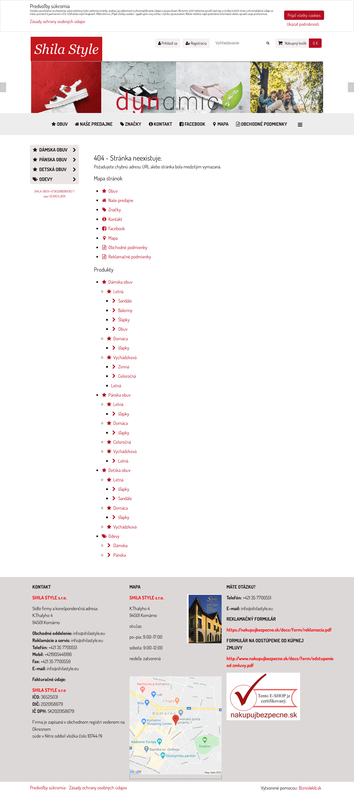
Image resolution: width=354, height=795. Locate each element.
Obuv (59, 124)
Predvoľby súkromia (47, 787)
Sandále (121, 301)
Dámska (116, 545)
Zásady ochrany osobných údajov (98, 787)
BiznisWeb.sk (310, 788)
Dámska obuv (116, 282)
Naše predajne (93, 124)
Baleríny (121, 310)
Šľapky (120, 319)
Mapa (220, 124)
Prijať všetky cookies (304, 15)
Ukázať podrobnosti (303, 24)
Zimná (120, 367)
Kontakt (160, 124)
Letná (114, 291)
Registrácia (196, 43)
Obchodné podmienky (261, 124)
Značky (130, 124)
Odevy (110, 536)
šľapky (120, 348)
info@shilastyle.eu (257, 608)
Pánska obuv (116, 395)
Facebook (191, 124)
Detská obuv (115, 470)
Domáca (117, 338)
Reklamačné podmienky (126, 256)
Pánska (116, 555)
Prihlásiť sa (167, 43)
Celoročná (123, 376)
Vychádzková (121, 357)
